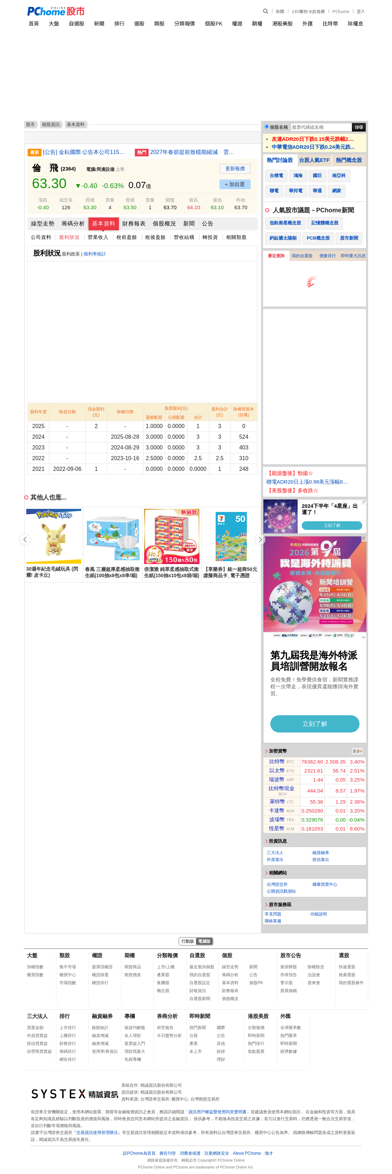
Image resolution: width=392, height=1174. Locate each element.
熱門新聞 (197, 1027)
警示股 (286, 982)
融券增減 (100, 1043)
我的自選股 (302, 255)
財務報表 (134, 223)
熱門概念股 (349, 160)
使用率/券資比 (105, 1051)
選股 (139, 23)
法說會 (314, 974)
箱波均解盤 (134, 1027)
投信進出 (320, 859)
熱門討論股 (280, 160)
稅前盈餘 (126, 237)
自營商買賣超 (39, 1051)
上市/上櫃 (166, 966)
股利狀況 (69, 237)
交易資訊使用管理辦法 (97, 1132)
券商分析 (167, 1016)
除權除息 (316, 966)
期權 (257, 23)
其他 (221, 1043)
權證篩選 (100, 974)
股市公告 (290, 955)
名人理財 (132, 1035)
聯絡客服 (273, 921)
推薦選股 (347, 974)
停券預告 (288, 974)
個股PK (213, 23)
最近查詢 (276, 255)
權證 (237, 23)
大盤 (54, 23)
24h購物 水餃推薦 (308, 11)
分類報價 (184, 23)
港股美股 (282, 23)
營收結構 (184, 237)
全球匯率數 (290, 1027)
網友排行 (67, 1059)
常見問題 (273, 914)
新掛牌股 (288, 966)
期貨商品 (132, 966)
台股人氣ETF (314, 160)
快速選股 (347, 966)
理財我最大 (134, 1051)
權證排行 (100, 982)
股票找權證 (102, 966)
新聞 (280, 11)
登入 (361, 11)
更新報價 (235, 168)
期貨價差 (132, 974)
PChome (341, 11)
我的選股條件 (351, 982)
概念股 (163, 990)
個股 (227, 955)
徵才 (269, 1153)
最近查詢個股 (201, 966)
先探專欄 (132, 1059)
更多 (356, 751)
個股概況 (164, 223)
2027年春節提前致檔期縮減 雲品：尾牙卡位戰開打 (193, 152)
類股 (159, 23)
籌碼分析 (73, 223)
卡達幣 (276, 810)
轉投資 (210, 237)
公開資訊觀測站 (281, 891)
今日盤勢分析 (169, 1035)
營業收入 (98, 237)
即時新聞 (199, 1016)
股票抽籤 (288, 990)
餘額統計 (100, 1027)
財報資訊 (197, 990)
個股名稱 (279, 127)
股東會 (314, 982)
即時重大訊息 (353, 255)
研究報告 (165, 1027)
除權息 (355, 23)
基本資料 (103, 223)
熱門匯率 (288, 1035)
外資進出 (275, 859)
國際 (221, 1027)
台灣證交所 (277, 884)
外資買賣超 (37, 1035)
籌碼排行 (67, 1051)
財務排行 (67, 1043)
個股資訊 (51, 124)
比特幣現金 (282, 788)
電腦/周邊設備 (100, 169)
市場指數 (67, 982)
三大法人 (275, 852)
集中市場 (67, 966)
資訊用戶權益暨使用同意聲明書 (217, 1111)
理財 (221, 1059)
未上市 (195, 1051)
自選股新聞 (199, 998)
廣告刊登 (167, 1153)
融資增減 (100, 1035)
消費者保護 (190, 1153)
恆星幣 (276, 828)
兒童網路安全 (216, 1153)
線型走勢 (43, 223)
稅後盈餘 (155, 237)
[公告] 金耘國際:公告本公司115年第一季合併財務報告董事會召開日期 (86, 152)
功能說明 (318, 914)
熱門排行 (256, 1043)
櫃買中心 (67, 974)
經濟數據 (288, 1051)
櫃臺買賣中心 (324, 884)
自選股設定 (199, 982)
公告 (208, 223)
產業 (193, 1043)
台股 (193, 1035)
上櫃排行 (67, 1035)
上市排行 (67, 1027)
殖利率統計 (95, 253)
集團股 (163, 982)
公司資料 (41, 237)
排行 (119, 23)
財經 (221, 1051)
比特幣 (330, 23)
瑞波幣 (276, 779)
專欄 (129, 1016)
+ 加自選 (235, 184)
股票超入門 (134, 1043)
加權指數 (35, 966)
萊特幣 (277, 801)
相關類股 (236, 237)
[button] (260, 539)
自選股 (76, 23)
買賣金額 (35, 1027)
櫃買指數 (35, 974)
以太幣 (277, 770)
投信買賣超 (37, 1043)
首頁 (34, 23)
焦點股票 (256, 1051)
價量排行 (327, 255)
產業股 (163, 974)
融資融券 (320, 852)
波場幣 (277, 819)
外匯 (307, 23)
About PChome (247, 1153)
